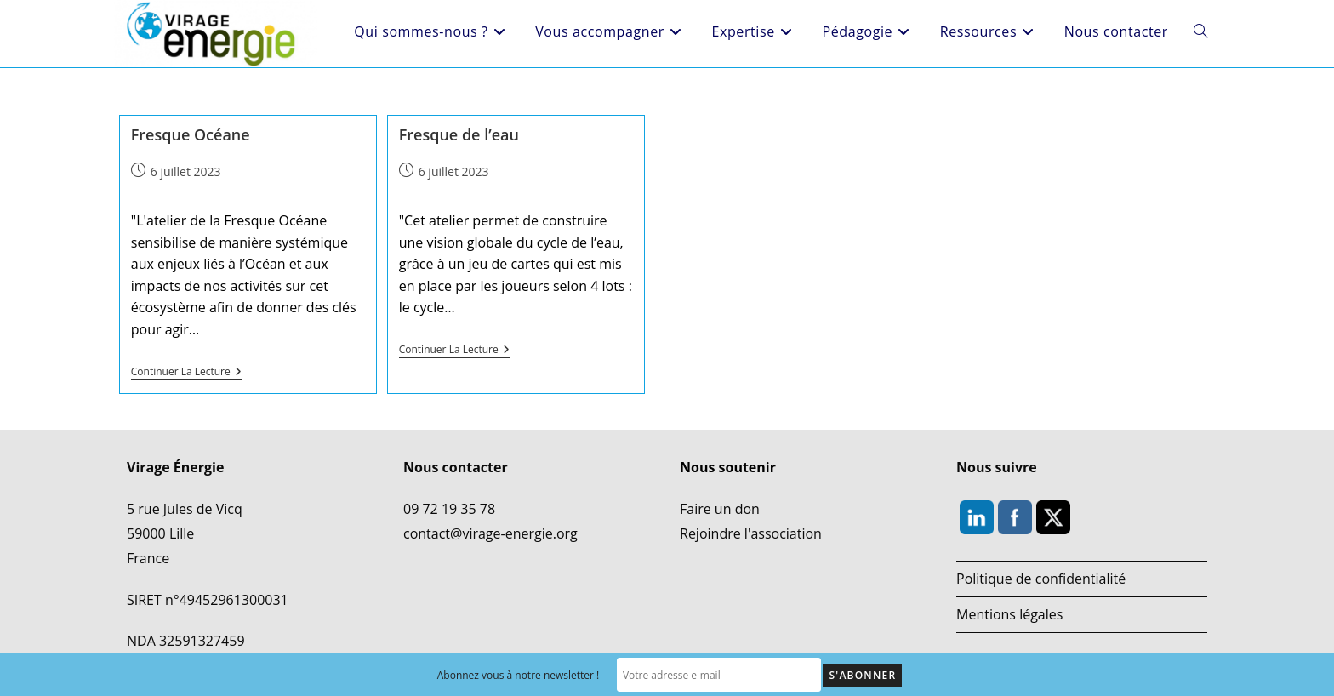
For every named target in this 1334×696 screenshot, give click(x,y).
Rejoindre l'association (751, 533)
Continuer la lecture (186, 372)
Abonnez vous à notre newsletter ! (518, 675)
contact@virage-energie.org (490, 533)
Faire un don (720, 508)
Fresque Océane (190, 134)
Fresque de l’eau (459, 134)
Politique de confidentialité (1041, 578)
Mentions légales (1009, 614)
